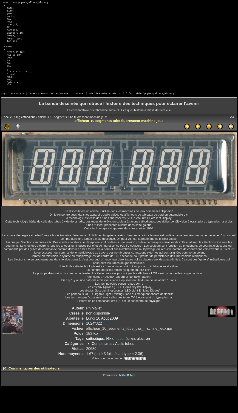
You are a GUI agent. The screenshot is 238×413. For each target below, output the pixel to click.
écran (130, 354)
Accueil (8, 132)
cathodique (28, 132)
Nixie (110, 354)
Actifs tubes (124, 359)
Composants (102, 359)
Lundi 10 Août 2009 (102, 334)
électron (143, 354)
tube (120, 354)
